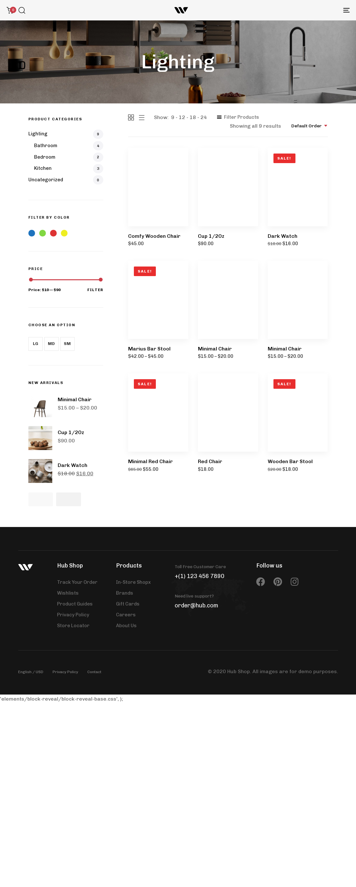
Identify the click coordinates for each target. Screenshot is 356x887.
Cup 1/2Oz (211, 236)
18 (193, 117)
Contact (94, 672)
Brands (124, 593)
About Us (126, 625)
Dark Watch (282, 236)
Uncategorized (45, 180)
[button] (21, 10)
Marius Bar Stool (149, 349)
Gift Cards (128, 604)
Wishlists (68, 593)
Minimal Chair (215, 349)
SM (67, 343)
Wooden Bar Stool (290, 461)
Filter (95, 290)
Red (53, 233)
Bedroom (44, 157)
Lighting (37, 134)
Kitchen (43, 168)
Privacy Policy (73, 615)
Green (42, 233)
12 (182, 117)
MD (51, 343)
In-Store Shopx (133, 582)
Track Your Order (77, 582)
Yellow (64, 233)
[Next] (68, 499)
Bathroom (45, 145)
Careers (126, 615)
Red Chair (210, 461)
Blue (31, 233)
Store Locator (73, 625)
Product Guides (75, 604)
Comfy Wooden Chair (154, 236)
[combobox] (309, 126)
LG (35, 343)
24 (203, 117)
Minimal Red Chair (150, 461)
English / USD (30, 672)
